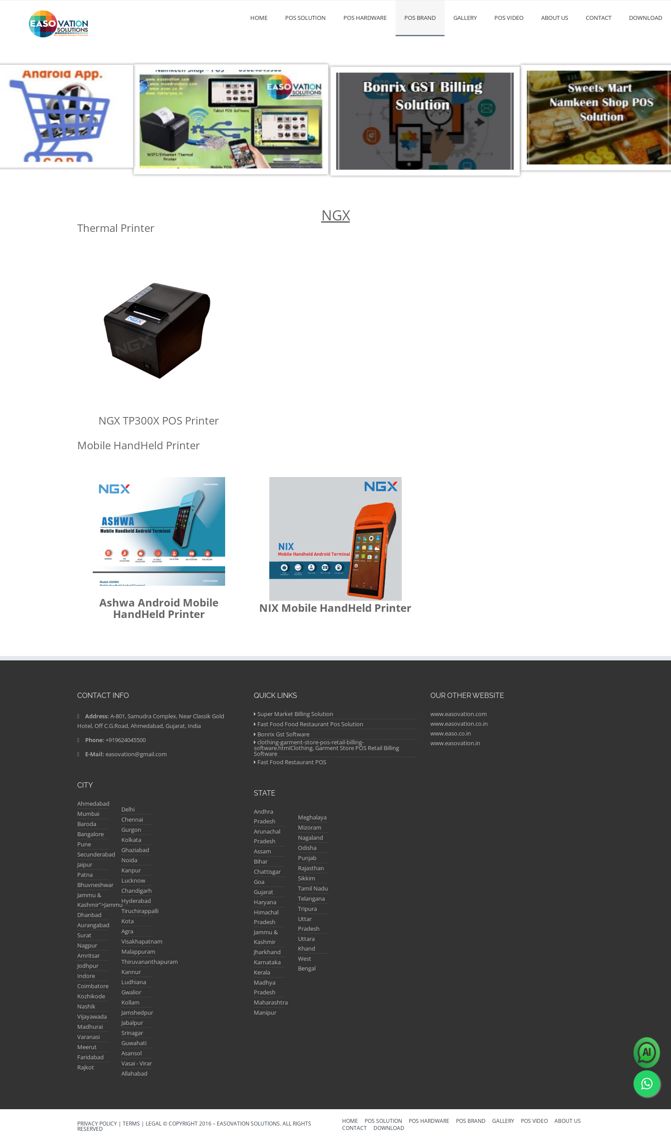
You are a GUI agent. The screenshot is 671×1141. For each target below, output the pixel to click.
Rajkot (85, 1067)
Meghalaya (312, 817)
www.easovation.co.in (459, 724)
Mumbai (88, 814)
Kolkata (131, 840)
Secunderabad (96, 854)
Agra (127, 931)
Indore (86, 976)
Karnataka (267, 962)
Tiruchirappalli (139, 911)
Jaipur (84, 864)
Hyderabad (136, 901)
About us (554, 18)
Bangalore (90, 834)
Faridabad (90, 1057)
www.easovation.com (458, 714)
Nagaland (310, 838)
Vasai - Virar (136, 1063)
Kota (127, 921)
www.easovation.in (455, 743)
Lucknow (133, 880)
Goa (259, 882)
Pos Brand (420, 18)
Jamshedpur (137, 1012)
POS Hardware (365, 18)
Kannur (131, 972)
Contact (598, 18)
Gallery (465, 18)
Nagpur (87, 945)
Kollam (130, 1002)
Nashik (86, 1006)
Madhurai (90, 1027)
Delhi (128, 809)
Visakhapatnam (141, 941)
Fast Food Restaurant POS (291, 762)
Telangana (311, 898)
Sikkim (306, 878)
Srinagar (132, 1033)
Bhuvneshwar (95, 885)
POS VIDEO (509, 18)
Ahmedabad (93, 803)
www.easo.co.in (450, 733)
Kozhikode (91, 996)
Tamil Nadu (313, 888)
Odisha (307, 848)
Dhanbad (89, 915)
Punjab (307, 858)
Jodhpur (87, 966)
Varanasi (88, 1037)
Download (645, 18)
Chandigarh (136, 891)
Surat (84, 935)
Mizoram (309, 827)
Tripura (307, 909)
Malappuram (138, 951)
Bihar (261, 861)
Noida (129, 860)
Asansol (131, 1053)
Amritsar (88, 955)
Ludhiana (133, 982)
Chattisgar (267, 872)
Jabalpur (132, 1023)
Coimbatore (93, 986)
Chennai (132, 819)
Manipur (265, 1012)
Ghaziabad (135, 850)
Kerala (262, 972)
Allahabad (134, 1073)
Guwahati (134, 1043)
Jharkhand (267, 952)
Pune (84, 844)
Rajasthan (311, 868)
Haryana (265, 902)
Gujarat (263, 892)
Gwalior (131, 992)
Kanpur (131, 870)
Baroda (86, 824)
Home (259, 18)
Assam (262, 851)
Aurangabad (93, 925)
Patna (85, 875)
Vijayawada (92, 1016)
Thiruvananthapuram (149, 962)
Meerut (87, 1047)
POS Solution (305, 18)
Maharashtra (271, 1002)
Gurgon (131, 830)
